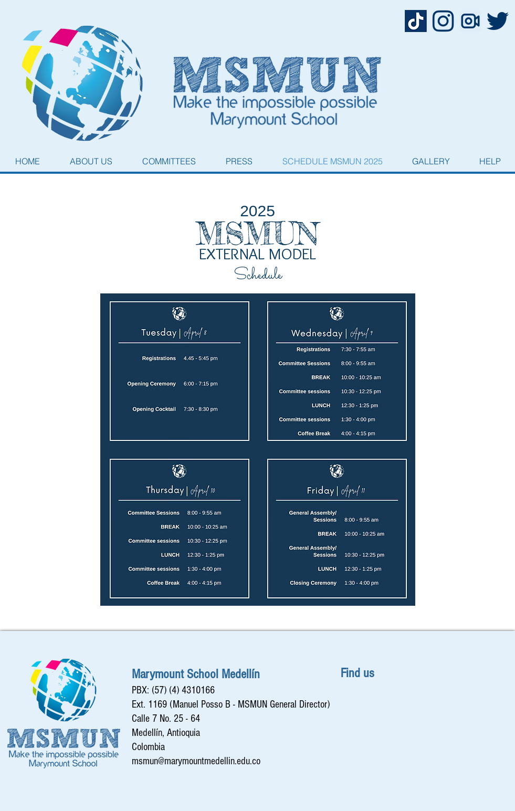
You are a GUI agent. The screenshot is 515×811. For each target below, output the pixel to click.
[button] (91, 161)
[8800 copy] (498, 21)
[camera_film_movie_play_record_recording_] (470, 21)
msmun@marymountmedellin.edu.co (196, 761)
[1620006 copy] (443, 21)
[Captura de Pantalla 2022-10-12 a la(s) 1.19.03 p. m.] (416, 21)
